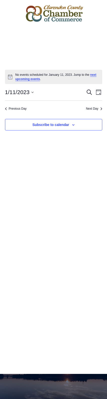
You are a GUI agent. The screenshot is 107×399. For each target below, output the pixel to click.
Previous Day (16, 108)
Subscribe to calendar (50, 125)
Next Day (94, 108)
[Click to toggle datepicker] (19, 92)
